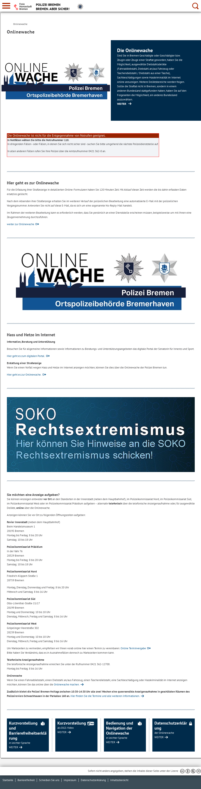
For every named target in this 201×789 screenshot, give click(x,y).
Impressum (70, 780)
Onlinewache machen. (67, 684)
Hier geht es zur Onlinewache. (24, 374)
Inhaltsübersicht (119, 780)
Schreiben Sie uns (49, 780)
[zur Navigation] (6, 6)
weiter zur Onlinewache (20, 224)
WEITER (13, 747)
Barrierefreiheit (26, 780)
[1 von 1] (101, 80)
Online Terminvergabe (133, 648)
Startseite (8, 780)
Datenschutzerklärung (93, 780)
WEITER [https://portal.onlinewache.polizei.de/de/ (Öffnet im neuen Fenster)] (121, 104)
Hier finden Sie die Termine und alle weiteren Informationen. (105, 696)
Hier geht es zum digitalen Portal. (26, 356)
